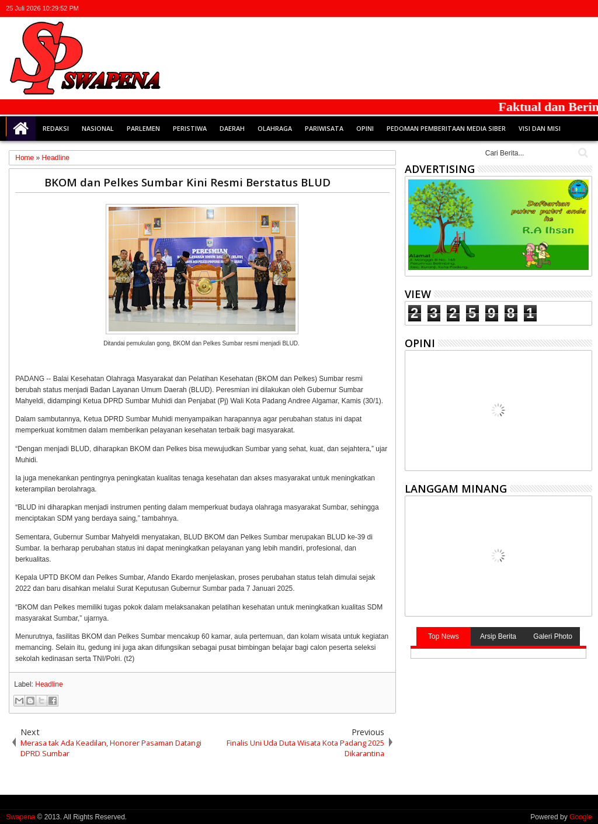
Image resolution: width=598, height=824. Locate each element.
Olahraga (275, 128)
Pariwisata (324, 128)
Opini (365, 128)
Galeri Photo (552, 636)
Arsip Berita (498, 636)
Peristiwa (190, 128)
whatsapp (584, 8)
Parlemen (143, 128)
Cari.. (582, 152)
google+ (554, 8)
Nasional (98, 128)
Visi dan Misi (540, 128)
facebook (539, 8)
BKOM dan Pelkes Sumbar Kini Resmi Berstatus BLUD (187, 182)
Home (21, 128)
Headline (48, 684)
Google (580, 817)
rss (569, 8)
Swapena (20, 817)
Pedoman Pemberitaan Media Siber (446, 128)
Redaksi (56, 128)
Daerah (232, 128)
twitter (523, 8)
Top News (443, 636)
